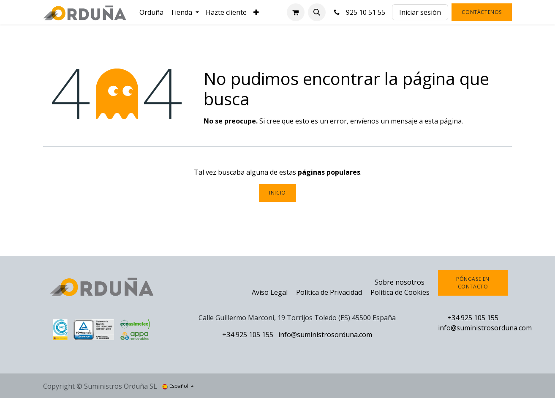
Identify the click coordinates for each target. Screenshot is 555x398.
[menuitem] (151, 12)
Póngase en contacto (473, 282)
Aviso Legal (270, 292)
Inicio (277, 192)
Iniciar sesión (420, 12)
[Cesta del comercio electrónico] (296, 12)
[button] (317, 12)
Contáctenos (482, 12)
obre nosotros (401, 282)
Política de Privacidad (330, 292)
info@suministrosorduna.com (325, 334)
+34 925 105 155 (247, 334)
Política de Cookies (400, 292)
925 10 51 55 (359, 12)
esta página (443, 121)
